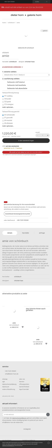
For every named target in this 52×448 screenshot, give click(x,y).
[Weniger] (37, 135)
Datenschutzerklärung (9, 384)
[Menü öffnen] (4, 15)
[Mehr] (48, 135)
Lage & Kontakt (24, 389)
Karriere (21, 381)
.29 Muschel (7, 120)
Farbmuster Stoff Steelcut (15, 82)
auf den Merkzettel (12, 146)
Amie (18, 22)
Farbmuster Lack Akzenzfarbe (16, 88)
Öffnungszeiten (24, 384)
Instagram (26, 429)
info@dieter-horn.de (10, 374)
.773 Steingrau (7, 104)
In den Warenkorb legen (26, 140)
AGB (3, 381)
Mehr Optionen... (8, 107)
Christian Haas (30, 61)
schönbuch (11, 22)
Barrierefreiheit (24, 387)
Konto (36, 1)
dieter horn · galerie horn (26, 15)
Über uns (22, 379)
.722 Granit (6, 102)
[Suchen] (48, 15)
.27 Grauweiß (7, 118)
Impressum (5, 387)
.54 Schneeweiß (8, 115)
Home (4, 22)
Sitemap (4, 379)
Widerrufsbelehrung (8, 389)
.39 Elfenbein (7, 123)
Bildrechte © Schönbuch (26, 48)
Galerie (44, 30)
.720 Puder (6, 99)
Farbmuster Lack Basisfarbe (16, 85)
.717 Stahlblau (7, 96)
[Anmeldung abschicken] (48, 414)
